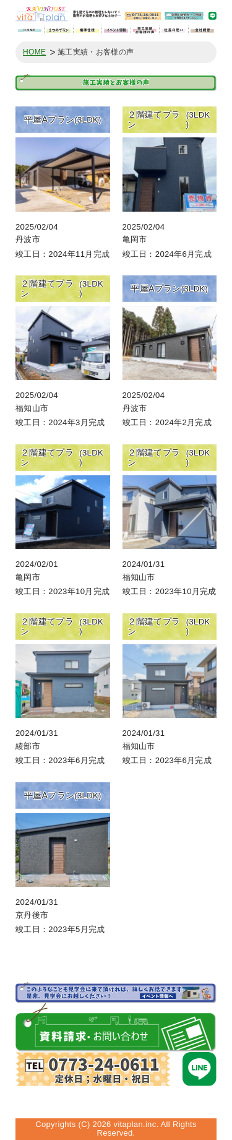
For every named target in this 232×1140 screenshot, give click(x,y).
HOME (34, 52)
